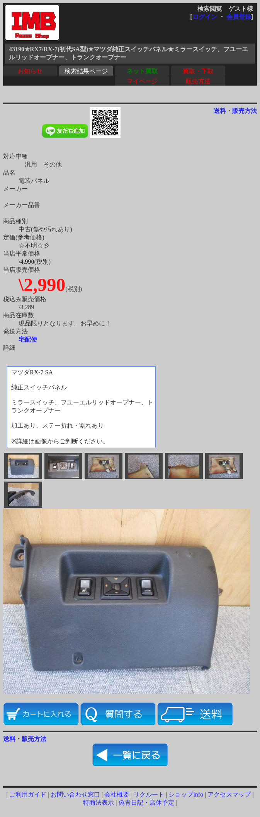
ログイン (204, 16)
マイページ (142, 81)
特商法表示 (98, 802)
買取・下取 (198, 71)
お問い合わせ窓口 (75, 794)
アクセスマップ (229, 794)
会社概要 (116, 794)
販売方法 (198, 81)
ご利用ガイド (27, 794)
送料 (220, 111)
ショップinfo (185, 794)
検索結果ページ (86, 71)
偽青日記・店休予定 (146, 802)
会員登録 (238, 16)
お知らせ (30, 71)
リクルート (148, 794)
